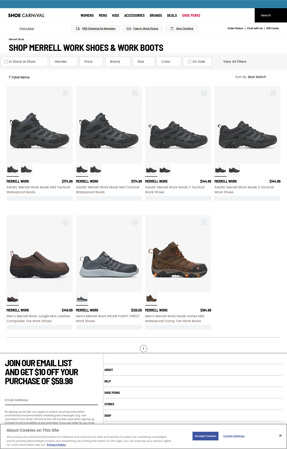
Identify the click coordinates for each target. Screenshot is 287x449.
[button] (21, 28)
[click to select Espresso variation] (13, 299)
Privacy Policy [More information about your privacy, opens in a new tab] (56, 445)
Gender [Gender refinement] (64, 62)
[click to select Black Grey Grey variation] (82, 299)
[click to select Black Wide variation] (13, 170)
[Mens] (103, 15)
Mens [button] (103, 15)
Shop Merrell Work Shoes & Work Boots (86, 47)
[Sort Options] (256, 77)
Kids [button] (115, 15)
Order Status (235, 28)
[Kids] (115, 15)
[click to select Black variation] (26, 170)
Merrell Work (16, 39)
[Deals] (172, 15)
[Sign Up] (94, 400)
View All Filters (231, 62)
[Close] (280, 435)
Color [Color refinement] (170, 62)
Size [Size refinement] (144, 62)
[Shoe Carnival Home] (26, 15)
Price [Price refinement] (92, 62)
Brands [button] (156, 15)
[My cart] (247, 15)
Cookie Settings (234, 436)
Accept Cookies (205, 436)
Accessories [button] (134, 15)
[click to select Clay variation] (151, 299)
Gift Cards (272, 28)
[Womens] (87, 15)
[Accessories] (134, 15)
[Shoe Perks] (191, 15)
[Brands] (156, 15)
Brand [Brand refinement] (118, 62)
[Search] (271, 15)
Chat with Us (255, 28)
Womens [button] (87, 15)
